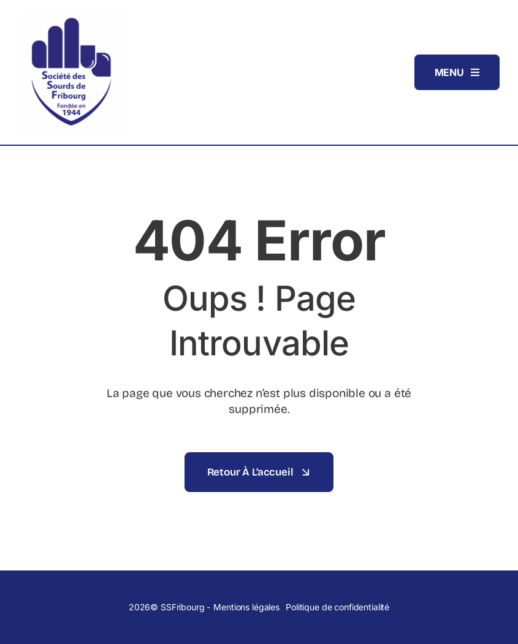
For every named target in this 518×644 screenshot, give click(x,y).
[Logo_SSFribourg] (70, 15)
